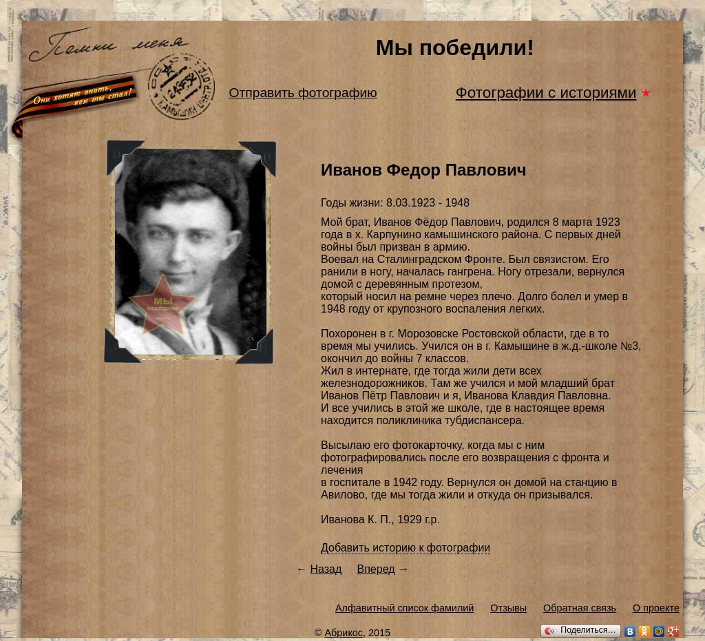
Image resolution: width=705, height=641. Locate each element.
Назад (325, 569)
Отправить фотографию (303, 92)
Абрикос (344, 632)
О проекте (656, 607)
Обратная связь (579, 607)
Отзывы (508, 607)
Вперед (376, 569)
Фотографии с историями (546, 92)
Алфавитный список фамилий (404, 607)
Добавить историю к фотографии (405, 548)
